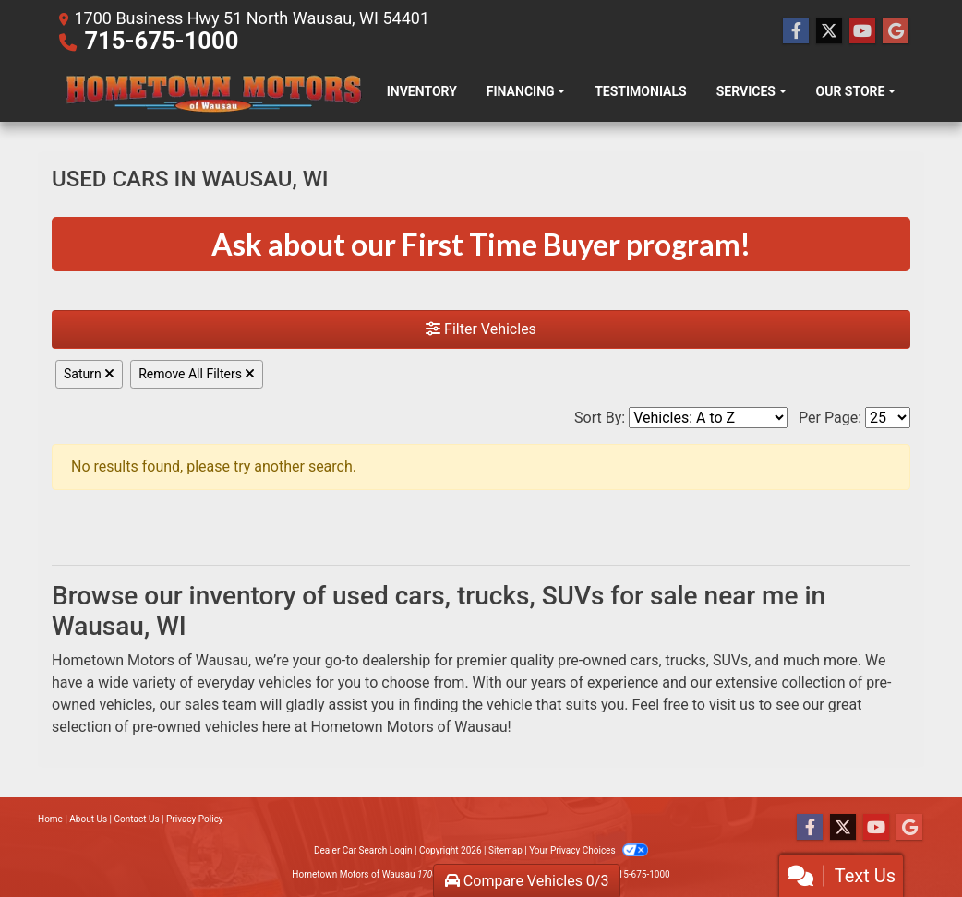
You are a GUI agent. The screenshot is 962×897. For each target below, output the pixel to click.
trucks (686, 660)
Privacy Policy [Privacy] (194, 819)
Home (50, 819)
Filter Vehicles (481, 329)
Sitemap (505, 850)
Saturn (89, 373)
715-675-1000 (161, 40)
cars (645, 660)
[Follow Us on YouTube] (862, 31)
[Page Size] (887, 417)
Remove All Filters (196, 373)
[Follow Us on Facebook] (796, 31)
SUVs (730, 660)
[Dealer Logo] (212, 91)
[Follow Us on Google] (895, 31)
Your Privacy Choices (588, 850)
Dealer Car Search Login (363, 850)
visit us (732, 704)
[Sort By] (708, 417)
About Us (88, 819)
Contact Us (137, 819)
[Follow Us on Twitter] (829, 31)
